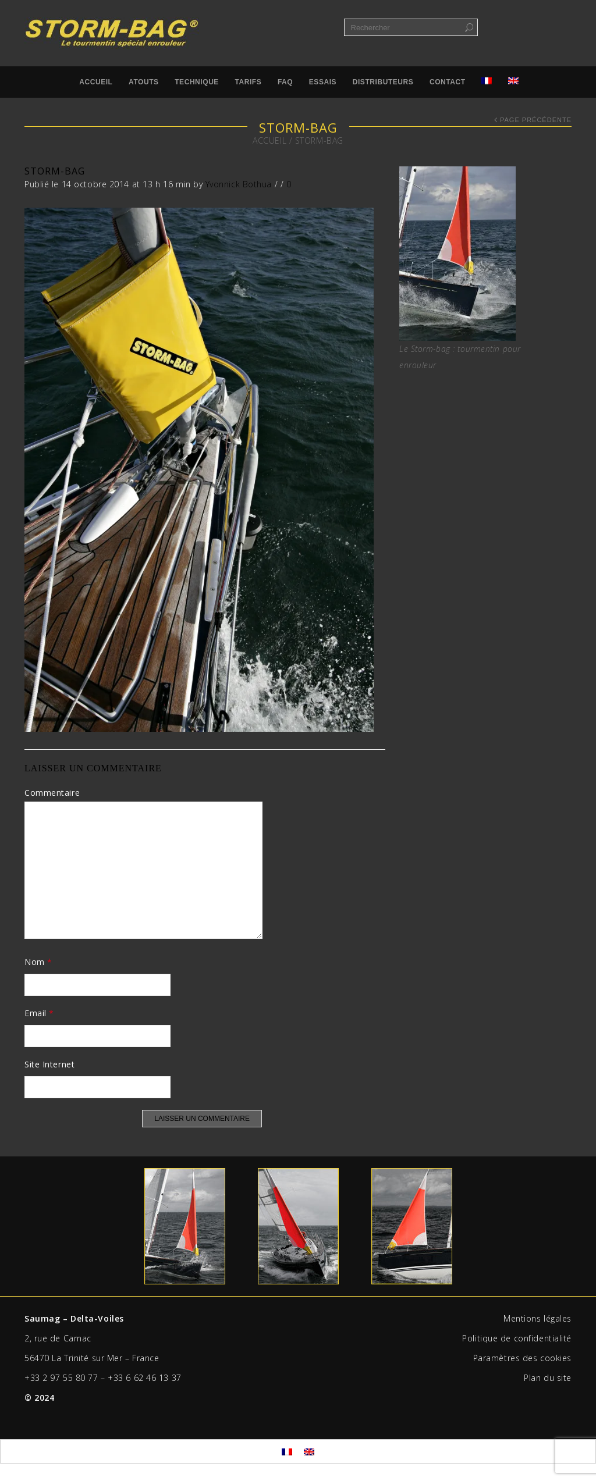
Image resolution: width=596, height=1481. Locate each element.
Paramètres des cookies (522, 1357)
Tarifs (248, 82)
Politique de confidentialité (517, 1338)
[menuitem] (287, 1451)
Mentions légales (537, 1318)
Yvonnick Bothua (238, 184)
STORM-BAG (54, 171)
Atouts (144, 82)
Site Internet (49, 1064)
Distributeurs (383, 82)
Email (39, 1013)
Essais (322, 82)
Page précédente (536, 119)
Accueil (95, 82)
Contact (448, 82)
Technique (197, 82)
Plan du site (548, 1377)
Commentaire (52, 792)
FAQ (285, 82)
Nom (38, 961)
